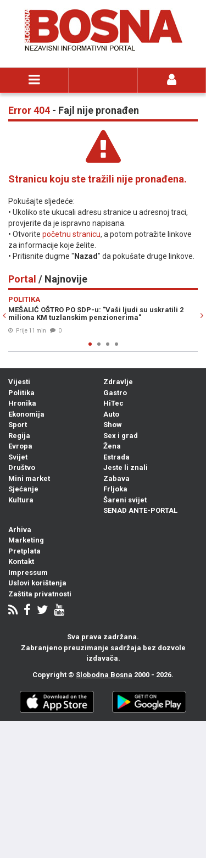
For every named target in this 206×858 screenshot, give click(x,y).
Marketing (26, 540)
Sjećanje (23, 489)
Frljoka (115, 489)
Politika (21, 393)
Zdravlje (118, 382)
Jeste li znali (125, 467)
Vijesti (19, 382)
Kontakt (21, 561)
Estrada (116, 457)
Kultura (21, 500)
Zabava (116, 478)
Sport (17, 424)
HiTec (113, 403)
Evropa (20, 446)
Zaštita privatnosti (39, 594)
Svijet (17, 457)
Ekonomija (26, 414)
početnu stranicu (71, 234)
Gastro (115, 393)
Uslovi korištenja (37, 583)
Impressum (28, 572)
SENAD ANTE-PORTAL (140, 510)
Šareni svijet (125, 500)
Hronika (22, 403)
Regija (19, 435)
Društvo (21, 467)
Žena (112, 446)
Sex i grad (120, 435)
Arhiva (19, 529)
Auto (111, 414)
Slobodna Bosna (104, 675)
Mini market (29, 478)
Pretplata (24, 551)
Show (112, 424)
